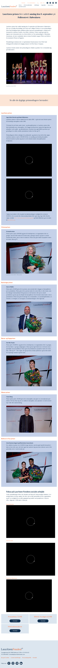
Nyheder (23, 2)
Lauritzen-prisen (22, 6)
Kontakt (35, 657)
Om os (20, 5)
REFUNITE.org (11, 220)
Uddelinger (36, 5)
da (41, 3)
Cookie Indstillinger (16, 657)
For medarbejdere (31, 2)
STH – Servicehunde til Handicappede (23, 218)
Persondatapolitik (26, 657)
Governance (50, 5)
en (44, 3)
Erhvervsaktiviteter (28, 5)
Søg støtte (43, 5)
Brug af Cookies (5, 657)
